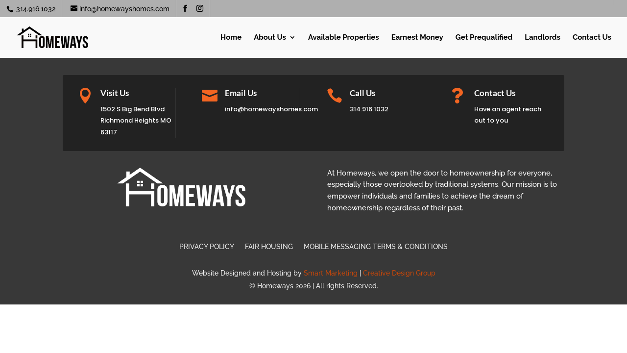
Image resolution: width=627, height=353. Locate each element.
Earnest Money (417, 38)
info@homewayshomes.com (271, 109)
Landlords (542, 38)
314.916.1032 (34, 9)
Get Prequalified (484, 38)
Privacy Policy (206, 247)
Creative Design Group (399, 273)
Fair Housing (269, 247)
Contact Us (592, 38)
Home (230, 38)
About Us (270, 38)
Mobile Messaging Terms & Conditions (376, 247)
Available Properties (343, 38)
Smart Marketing (331, 273)
